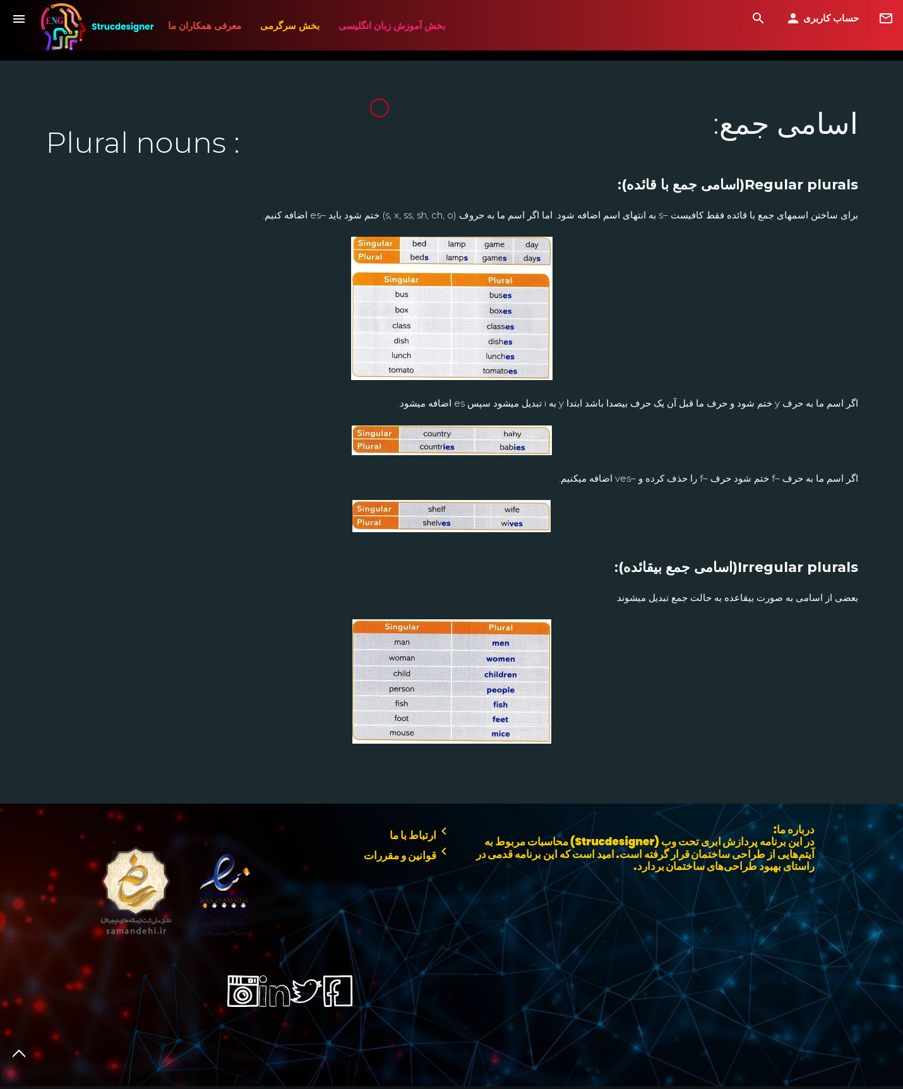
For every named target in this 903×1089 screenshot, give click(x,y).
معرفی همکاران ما (204, 26)
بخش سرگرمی (290, 26)
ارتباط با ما (421, 833)
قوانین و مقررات (408, 853)
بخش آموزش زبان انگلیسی (391, 26)
